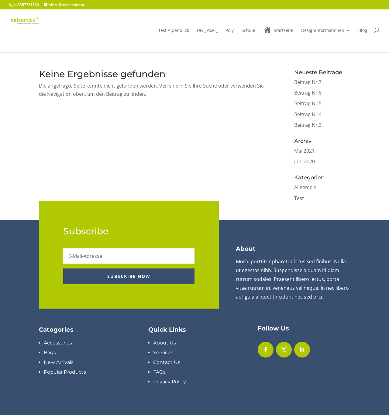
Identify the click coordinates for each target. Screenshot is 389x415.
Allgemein (305, 187)
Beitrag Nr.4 (308, 114)
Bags (50, 352)
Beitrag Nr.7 (308, 82)
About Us (164, 343)
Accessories (58, 343)
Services (163, 352)
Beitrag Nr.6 (308, 92)
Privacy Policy (169, 382)
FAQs (159, 372)
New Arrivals (59, 362)
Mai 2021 (304, 150)
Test (299, 198)
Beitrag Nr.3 (308, 125)
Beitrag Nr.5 (308, 103)
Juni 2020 (304, 161)
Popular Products (65, 372)
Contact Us (166, 362)
